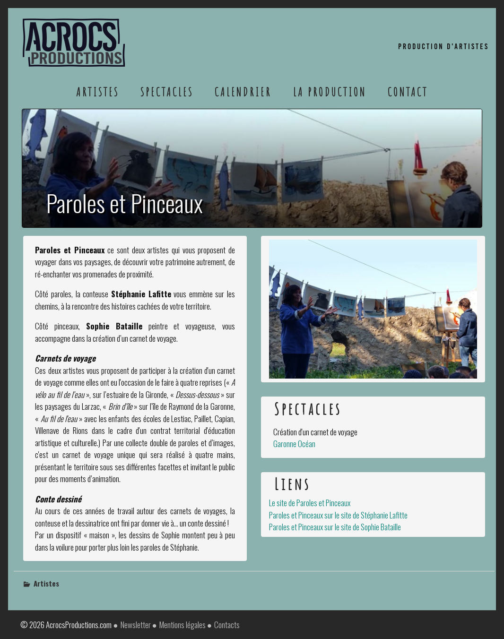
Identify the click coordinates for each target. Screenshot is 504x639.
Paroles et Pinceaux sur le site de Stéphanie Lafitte (338, 515)
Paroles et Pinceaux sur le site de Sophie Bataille (335, 527)
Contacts (227, 624)
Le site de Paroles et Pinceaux (309, 503)
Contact (408, 91)
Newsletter (136, 624)
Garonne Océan (294, 443)
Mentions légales (182, 624)
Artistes (97, 91)
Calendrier (243, 91)
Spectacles (166, 91)
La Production (329, 91)
